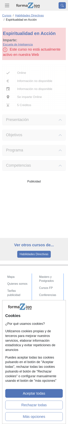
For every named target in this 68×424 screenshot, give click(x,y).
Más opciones (34, 417)
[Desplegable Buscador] (62, 5)
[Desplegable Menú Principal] (7, 5)
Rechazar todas (34, 405)
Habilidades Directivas (34, 254)
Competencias (18, 165)
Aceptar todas (34, 393)
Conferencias (47, 295)
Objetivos (14, 135)
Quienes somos (17, 283)
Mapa (11, 276)
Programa (14, 150)
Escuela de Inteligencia (18, 44)
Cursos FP (46, 287)
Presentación (17, 120)
